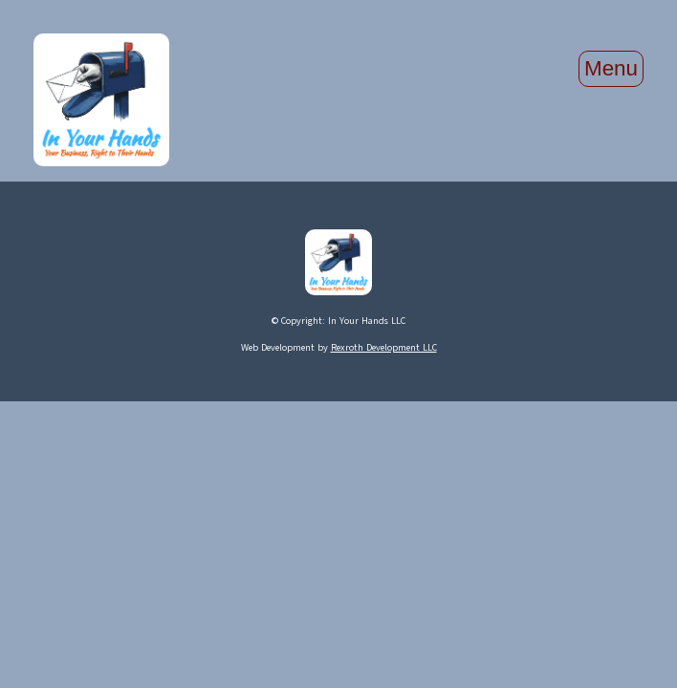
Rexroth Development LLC (384, 347)
